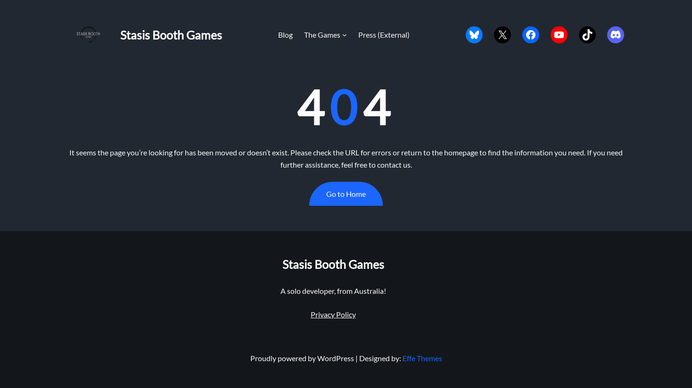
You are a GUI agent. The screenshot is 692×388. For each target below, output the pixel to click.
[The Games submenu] (344, 34)
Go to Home (346, 193)
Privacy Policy (333, 314)
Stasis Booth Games (171, 35)
